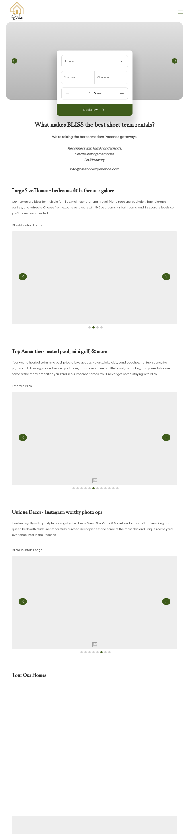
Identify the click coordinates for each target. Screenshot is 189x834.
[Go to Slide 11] (113, 488)
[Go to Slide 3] (97, 327)
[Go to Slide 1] (89, 327)
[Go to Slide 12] (117, 488)
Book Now (94, 110)
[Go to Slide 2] (93, 327)
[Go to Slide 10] (109, 488)
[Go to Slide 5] (89, 488)
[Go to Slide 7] (97, 488)
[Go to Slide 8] (101, 488)
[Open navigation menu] (180, 12)
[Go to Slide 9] (105, 488)
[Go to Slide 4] (101, 327)
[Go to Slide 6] (93, 488)
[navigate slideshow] (23, 276)
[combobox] (94, 61)
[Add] (122, 93)
